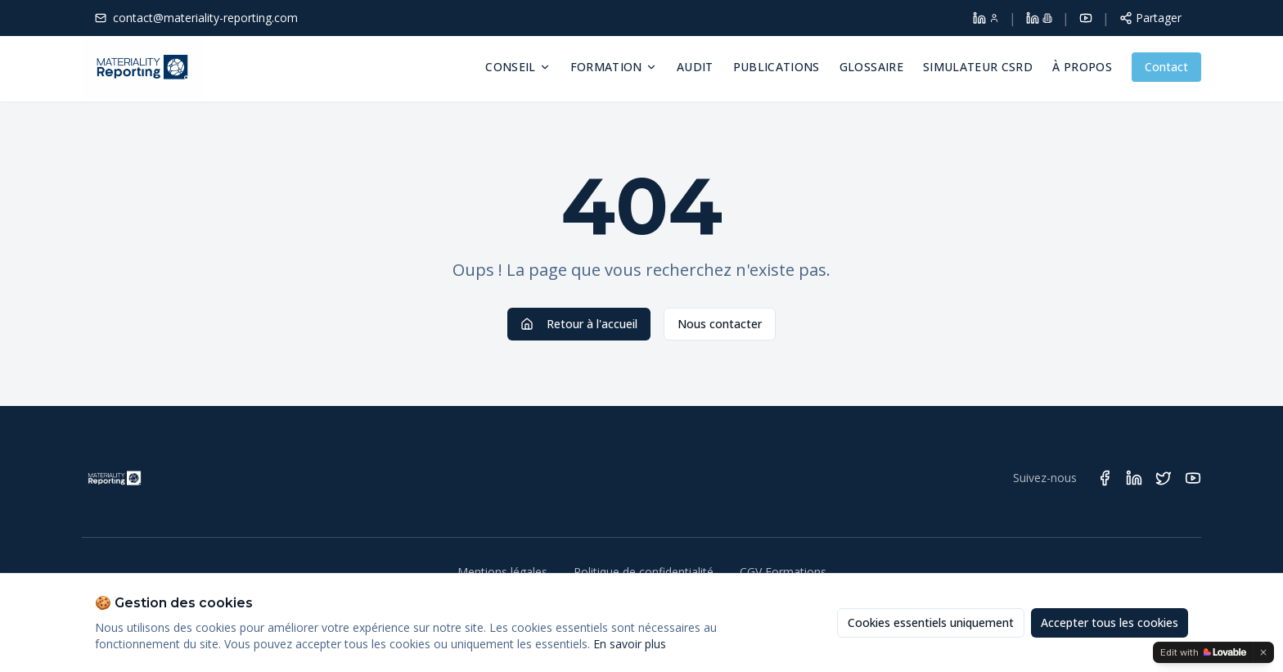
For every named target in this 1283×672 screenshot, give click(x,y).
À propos (1082, 66)
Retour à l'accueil (578, 323)
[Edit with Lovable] (1203, 652)
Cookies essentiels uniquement (931, 622)
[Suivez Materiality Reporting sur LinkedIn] (1134, 478)
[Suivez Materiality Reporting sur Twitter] (1163, 478)
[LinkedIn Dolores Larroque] (986, 18)
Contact (1166, 66)
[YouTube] (1086, 18)
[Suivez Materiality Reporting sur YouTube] (1193, 478)
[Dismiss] (1263, 652)
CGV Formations (783, 572)
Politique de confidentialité (644, 572)
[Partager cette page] (1150, 18)
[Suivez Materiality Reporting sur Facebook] (1104, 478)
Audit (695, 66)
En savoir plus (629, 644)
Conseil (517, 66)
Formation (613, 66)
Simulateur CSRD (978, 66)
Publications (776, 66)
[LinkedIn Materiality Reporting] (1039, 18)
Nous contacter (720, 323)
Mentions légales (502, 572)
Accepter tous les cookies (1109, 622)
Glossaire (871, 66)
